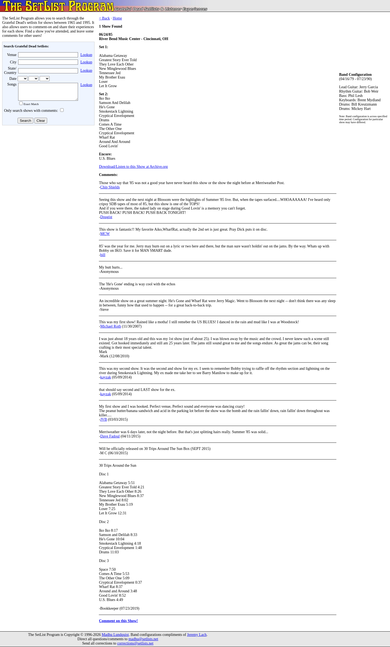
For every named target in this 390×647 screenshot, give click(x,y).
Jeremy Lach (197, 635)
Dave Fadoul (110, 436)
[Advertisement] (47, 170)
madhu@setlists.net (143, 639)
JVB (103, 419)
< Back (104, 18)
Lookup (86, 55)
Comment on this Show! (118, 621)
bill (102, 255)
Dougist (106, 217)
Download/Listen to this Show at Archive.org (133, 167)
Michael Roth (110, 326)
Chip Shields (110, 187)
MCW (105, 234)
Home (117, 18)
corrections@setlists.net (135, 643)
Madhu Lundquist (115, 635)
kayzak (105, 377)
